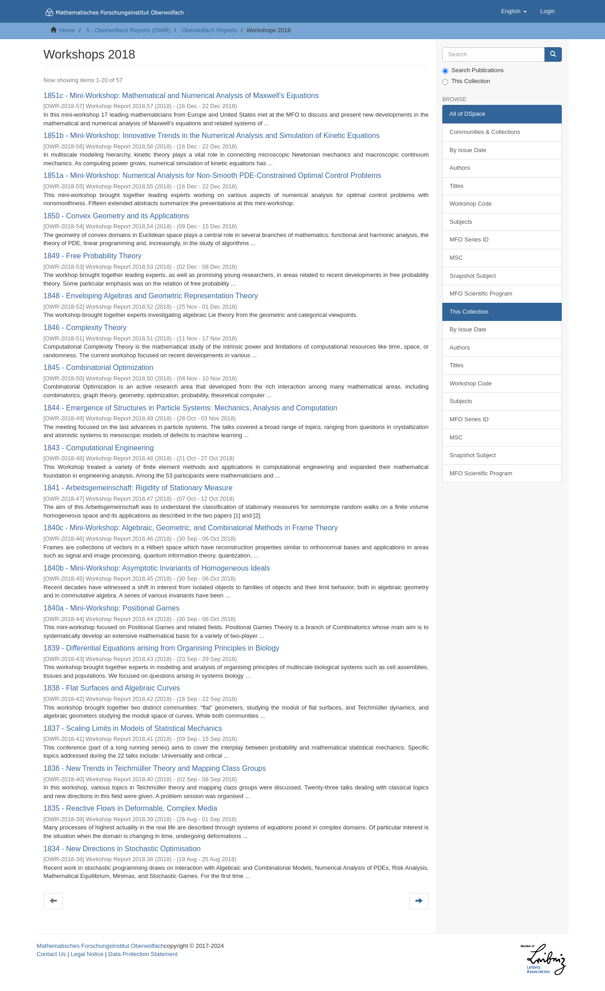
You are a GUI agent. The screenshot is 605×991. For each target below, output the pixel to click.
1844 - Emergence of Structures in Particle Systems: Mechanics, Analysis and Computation (191, 408)
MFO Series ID (469, 239)
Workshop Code (471, 203)
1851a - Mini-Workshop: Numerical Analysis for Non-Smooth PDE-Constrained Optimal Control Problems (212, 175)
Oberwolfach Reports (209, 30)
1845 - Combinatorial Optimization (99, 367)
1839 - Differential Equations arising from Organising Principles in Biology (162, 648)
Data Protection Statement (142, 954)
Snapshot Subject (473, 275)
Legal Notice (86, 954)
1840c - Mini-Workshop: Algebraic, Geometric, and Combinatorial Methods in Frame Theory (191, 528)
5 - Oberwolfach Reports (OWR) (128, 30)
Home (67, 30)
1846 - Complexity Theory (85, 327)
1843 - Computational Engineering (99, 448)
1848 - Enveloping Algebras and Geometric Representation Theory (151, 296)
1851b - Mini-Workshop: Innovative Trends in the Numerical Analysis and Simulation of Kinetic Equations (212, 135)
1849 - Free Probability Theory (93, 256)
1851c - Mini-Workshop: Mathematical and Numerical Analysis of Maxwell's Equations (181, 95)
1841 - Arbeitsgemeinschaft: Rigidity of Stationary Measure (138, 488)
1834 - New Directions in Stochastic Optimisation (122, 849)
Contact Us (51, 954)
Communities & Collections (485, 131)
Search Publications (473, 70)
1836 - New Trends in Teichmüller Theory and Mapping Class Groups (155, 768)
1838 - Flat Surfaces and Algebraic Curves (112, 688)
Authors (460, 167)
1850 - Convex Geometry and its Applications (116, 216)
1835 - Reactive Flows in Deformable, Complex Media (130, 808)
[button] (513, 11)
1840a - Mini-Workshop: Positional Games (112, 608)
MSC (456, 257)
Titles (457, 185)
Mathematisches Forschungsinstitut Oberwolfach (100, 945)
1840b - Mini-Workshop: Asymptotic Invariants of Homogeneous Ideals (157, 568)
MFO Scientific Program (481, 293)
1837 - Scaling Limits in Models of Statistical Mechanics (133, 728)
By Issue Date (468, 150)
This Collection (466, 81)
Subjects (461, 221)
